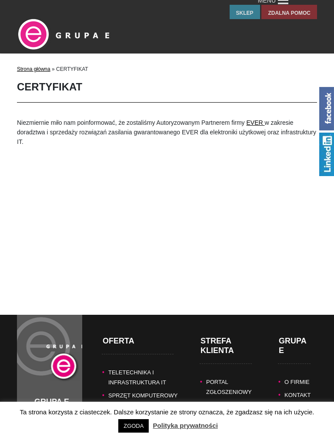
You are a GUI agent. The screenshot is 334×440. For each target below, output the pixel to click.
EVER (256, 122)
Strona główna (33, 69)
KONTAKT (297, 385)
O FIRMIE (297, 372)
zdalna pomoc (289, 13)
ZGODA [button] (134, 426)
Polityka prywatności (185, 425)
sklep (245, 13)
